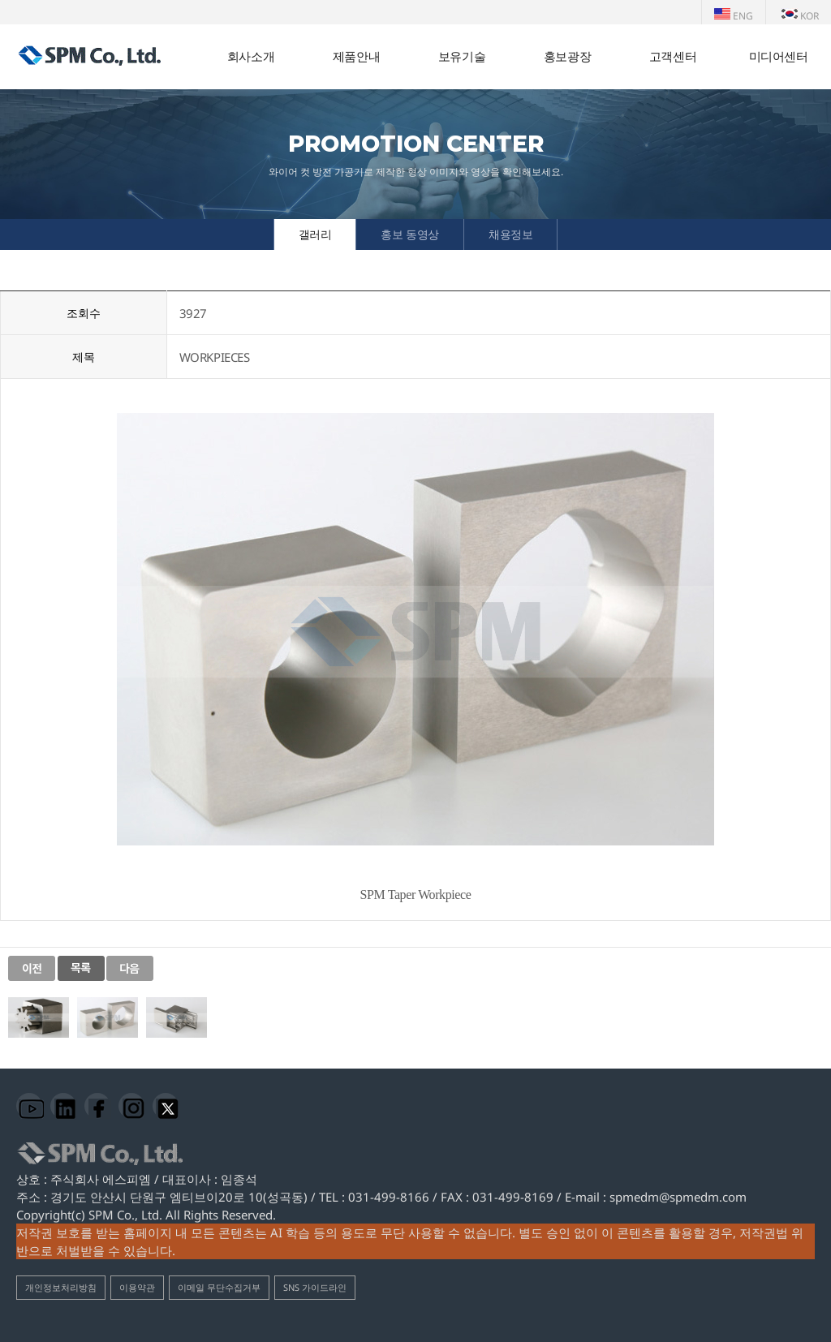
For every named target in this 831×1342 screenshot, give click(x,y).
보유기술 (461, 56)
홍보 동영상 (410, 234)
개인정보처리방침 (61, 1287)
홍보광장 (567, 56)
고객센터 (672, 56)
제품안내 (356, 56)
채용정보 (510, 234)
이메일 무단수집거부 (219, 1287)
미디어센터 (778, 56)
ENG (733, 16)
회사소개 (250, 56)
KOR (800, 16)
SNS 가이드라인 (315, 1287)
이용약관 (137, 1287)
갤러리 (315, 234)
